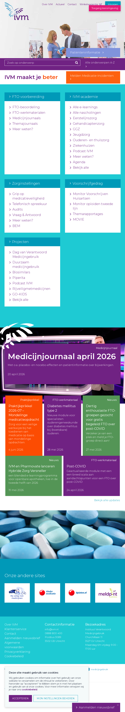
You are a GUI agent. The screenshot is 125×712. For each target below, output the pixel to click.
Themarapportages (86, 214)
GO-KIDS (18, 294)
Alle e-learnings (84, 107)
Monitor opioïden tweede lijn (91, 206)
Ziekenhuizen (82, 145)
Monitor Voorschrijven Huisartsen (89, 196)
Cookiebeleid (14, 656)
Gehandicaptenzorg (87, 123)
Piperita (17, 277)
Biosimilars (19, 272)
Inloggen (113, 4)
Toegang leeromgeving (104, 8)
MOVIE (77, 219)
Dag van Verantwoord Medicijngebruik (28, 254)
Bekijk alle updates (107, 500)
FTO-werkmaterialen (27, 112)
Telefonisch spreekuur (28, 204)
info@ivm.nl (51, 629)
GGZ (75, 129)
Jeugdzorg (80, 134)
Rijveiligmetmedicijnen (29, 288)
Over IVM (47, 4)
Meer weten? (21, 129)
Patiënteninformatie (87, 52)
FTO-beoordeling (24, 107)
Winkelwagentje (89, 4)
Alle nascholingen (85, 112)
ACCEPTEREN (20, 698)
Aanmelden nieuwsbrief (22, 638)
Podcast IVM (81, 151)
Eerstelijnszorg (83, 118)
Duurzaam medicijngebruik (24, 264)
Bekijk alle (79, 167)
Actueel (60, 4)
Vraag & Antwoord (25, 215)
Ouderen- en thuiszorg (89, 140)
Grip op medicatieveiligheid (26, 196)
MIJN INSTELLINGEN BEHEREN (56, 698)
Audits (16, 209)
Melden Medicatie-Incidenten (93, 77)
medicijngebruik (99, 669)
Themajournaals (23, 123)
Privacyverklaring (17, 652)
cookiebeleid (29, 689)
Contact (72, 4)
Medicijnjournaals (25, 118)
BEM (14, 226)
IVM (17, 18)
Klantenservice (15, 629)
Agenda (77, 162)
